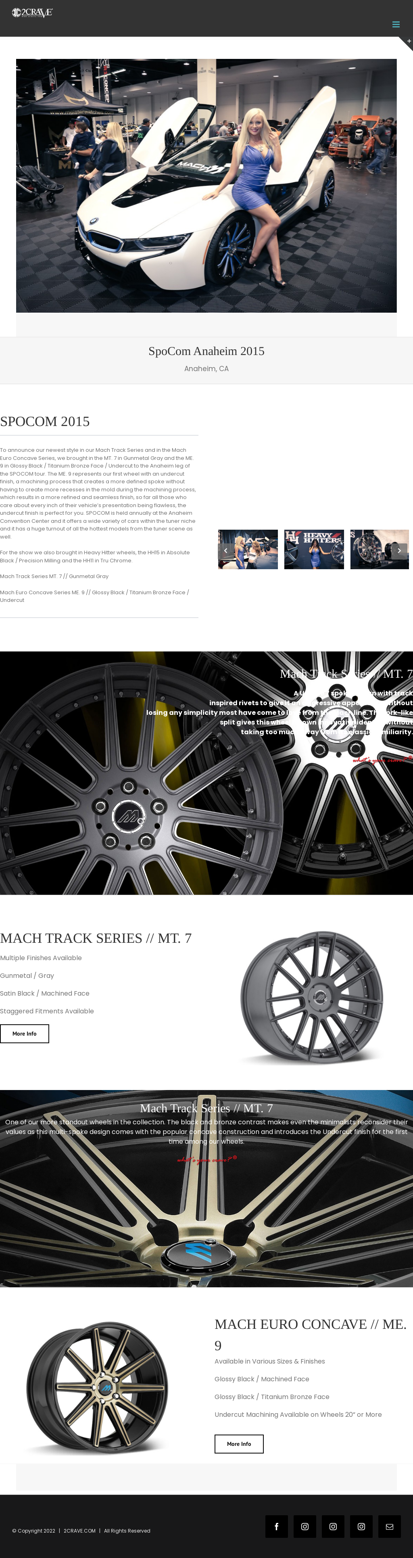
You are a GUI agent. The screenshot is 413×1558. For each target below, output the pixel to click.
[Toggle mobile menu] (396, 24)
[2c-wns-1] (206, 186)
